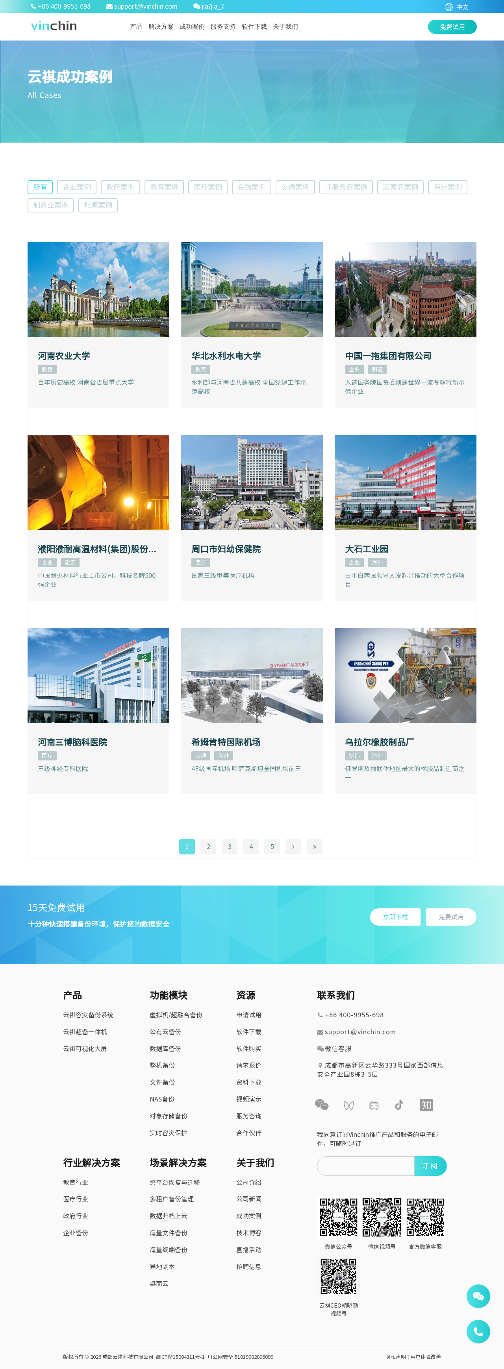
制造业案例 (51, 204)
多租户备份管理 (172, 1199)
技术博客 (248, 1233)
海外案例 (448, 186)
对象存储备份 (168, 1116)
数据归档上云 (168, 1216)
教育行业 (75, 1182)
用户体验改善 (425, 1357)
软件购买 (248, 1049)
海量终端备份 (168, 1250)
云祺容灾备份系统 (88, 1015)
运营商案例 (400, 186)
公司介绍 (248, 1182)
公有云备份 (165, 1032)
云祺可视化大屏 (85, 1049)
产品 (136, 26)
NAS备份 (162, 1099)
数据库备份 (165, 1049)
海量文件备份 (168, 1233)
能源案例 (98, 204)
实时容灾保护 (168, 1133)
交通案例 (295, 186)
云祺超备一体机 (85, 1032)
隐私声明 (395, 1357)
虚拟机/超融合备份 (176, 1015)
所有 (40, 186)
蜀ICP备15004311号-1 (180, 1357)
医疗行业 (75, 1199)
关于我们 (285, 26)
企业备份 (75, 1233)
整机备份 (162, 1065)
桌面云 (159, 1283)
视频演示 (248, 1099)
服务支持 (223, 26)
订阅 (430, 1165)
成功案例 (192, 26)
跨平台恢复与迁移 (175, 1182)
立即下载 (395, 917)
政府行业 (75, 1216)
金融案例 (251, 186)
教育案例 (164, 186)
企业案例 (77, 186)
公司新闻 (248, 1199)
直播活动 (248, 1250)
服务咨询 (248, 1116)
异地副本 (162, 1267)
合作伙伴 (248, 1133)
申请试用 (248, 1015)
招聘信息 (248, 1267)
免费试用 (451, 917)
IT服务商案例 (346, 186)
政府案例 (120, 186)
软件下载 (254, 26)
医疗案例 (208, 186)
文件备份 (162, 1082)
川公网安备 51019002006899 (240, 1357)
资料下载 (248, 1082)
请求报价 (248, 1065)
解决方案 (161, 26)
